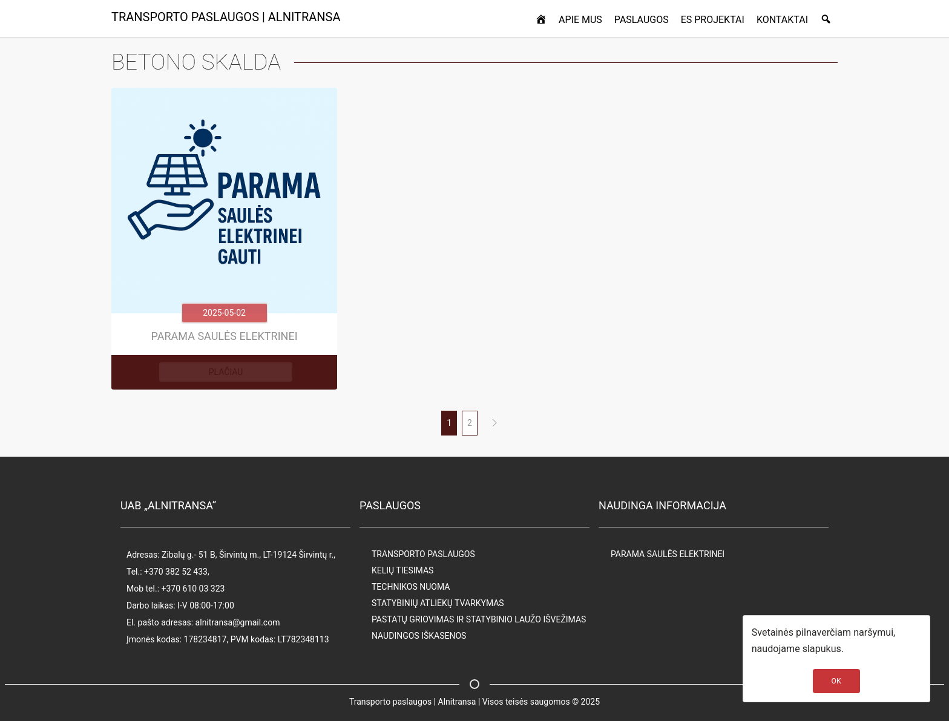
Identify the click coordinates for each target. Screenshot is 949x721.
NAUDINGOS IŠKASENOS (419, 636)
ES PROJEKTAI (712, 19)
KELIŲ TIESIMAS (402, 570)
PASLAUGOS (641, 19)
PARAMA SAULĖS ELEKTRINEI (667, 554)
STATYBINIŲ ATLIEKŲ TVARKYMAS (438, 603)
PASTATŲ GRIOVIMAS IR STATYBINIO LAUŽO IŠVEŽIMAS (479, 619)
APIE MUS (580, 19)
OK (836, 681)
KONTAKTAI (782, 19)
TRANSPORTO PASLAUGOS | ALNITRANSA (226, 17)
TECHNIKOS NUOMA (411, 587)
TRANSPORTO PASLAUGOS (423, 554)
